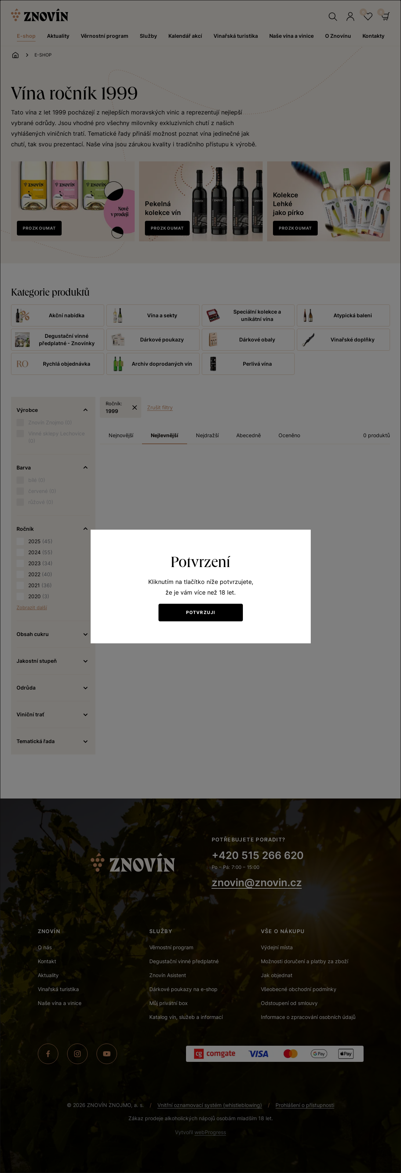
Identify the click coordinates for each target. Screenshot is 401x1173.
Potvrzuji (200, 612)
